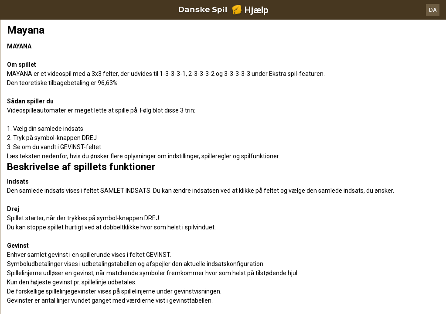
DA (433, 10)
